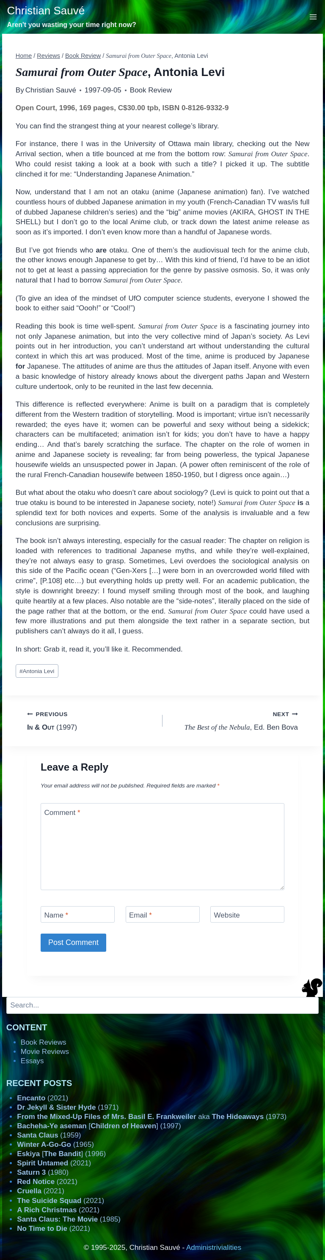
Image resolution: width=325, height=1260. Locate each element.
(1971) (67, 1107)
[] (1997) (99, 1126)
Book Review (151, 90)
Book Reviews (43, 1042)
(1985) (69, 1219)
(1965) (55, 1145)
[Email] (163, 914)
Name (56, 915)
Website (227, 915)
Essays (32, 1061)
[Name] (78, 914)
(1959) (49, 1135)
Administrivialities (213, 1248)
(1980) (43, 1172)
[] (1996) (61, 1154)
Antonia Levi (36, 671)
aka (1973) (151, 1117)
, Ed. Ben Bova (234, 720)
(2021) (42, 1098)
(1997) (91, 720)
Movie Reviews (45, 1052)
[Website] (247, 914)
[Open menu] (313, 16)
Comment (62, 812)
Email (140, 915)
